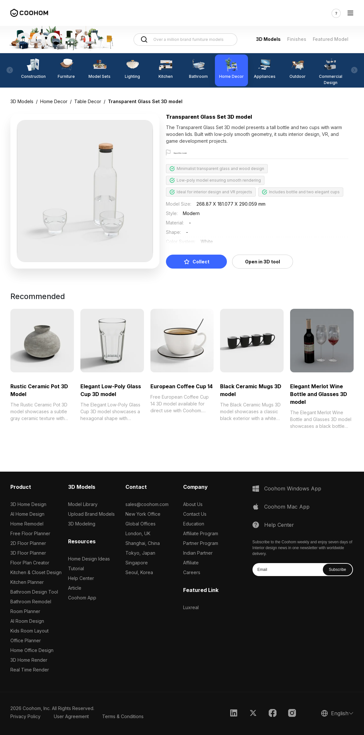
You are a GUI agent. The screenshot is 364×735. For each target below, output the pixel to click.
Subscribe (337, 569)
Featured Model (330, 39)
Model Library (83, 504)
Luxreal (191, 607)
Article (74, 588)
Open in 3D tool (262, 261)
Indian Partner (198, 553)
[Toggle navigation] (350, 13)
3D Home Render (28, 660)
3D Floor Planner (28, 553)
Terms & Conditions (123, 716)
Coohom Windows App (292, 488)
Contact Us (194, 514)
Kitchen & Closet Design (36, 572)
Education (193, 523)
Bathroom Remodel (30, 601)
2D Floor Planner (28, 543)
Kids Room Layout (29, 630)
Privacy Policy (25, 716)
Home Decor (53, 101)
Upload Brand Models (91, 514)
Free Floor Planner (30, 533)
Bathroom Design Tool (34, 592)
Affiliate (191, 562)
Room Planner (25, 611)
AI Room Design (27, 621)
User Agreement (71, 716)
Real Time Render (29, 669)
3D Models (268, 39)
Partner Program (200, 543)
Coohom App (82, 597)
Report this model (191, 153)
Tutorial (76, 568)
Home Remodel (26, 523)
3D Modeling (81, 523)
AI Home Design (27, 514)
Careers (191, 572)
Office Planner (25, 640)
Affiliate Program (200, 533)
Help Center (81, 578)
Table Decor (87, 101)
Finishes (296, 39)
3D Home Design (28, 504)
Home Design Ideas (89, 558)
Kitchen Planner (27, 582)
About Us (193, 504)
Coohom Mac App (287, 506)
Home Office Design (31, 650)
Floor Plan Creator (29, 562)
